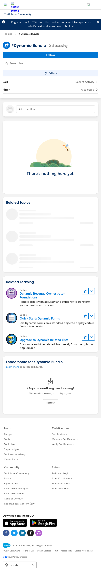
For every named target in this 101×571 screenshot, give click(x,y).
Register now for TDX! (24, 22)
